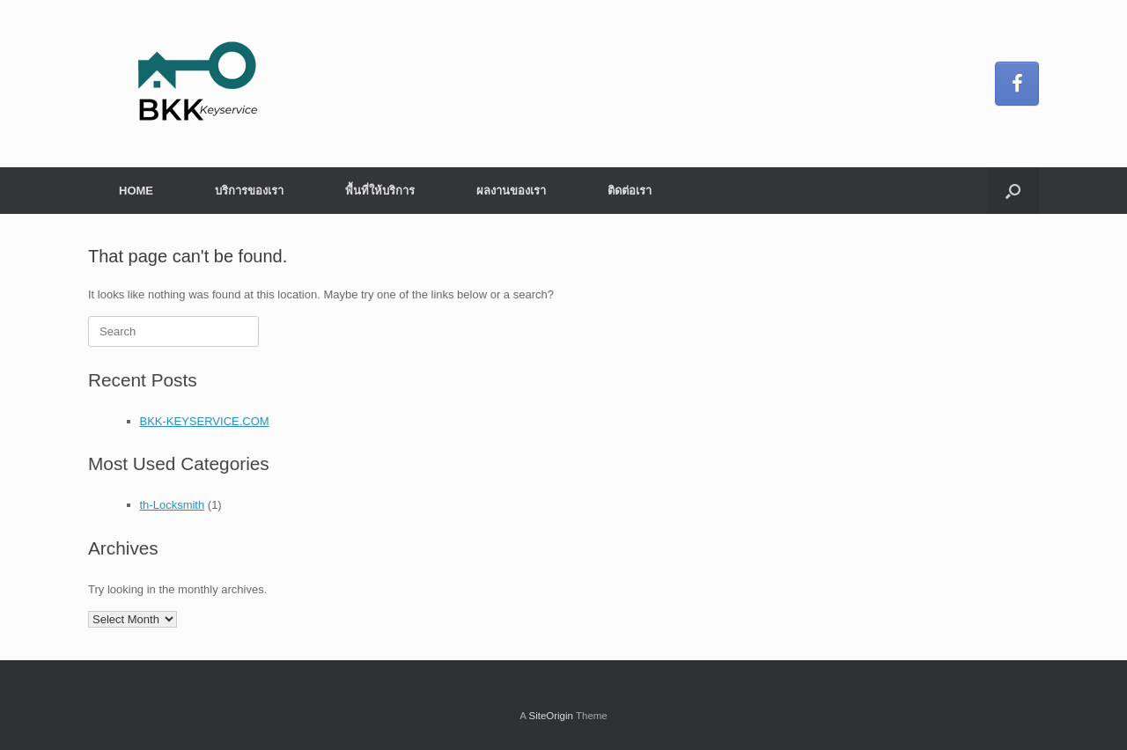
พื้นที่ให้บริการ (380, 190)
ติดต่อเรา (630, 190)
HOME (136, 190)
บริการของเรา (249, 190)
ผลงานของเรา (511, 190)
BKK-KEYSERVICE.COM (204, 421)
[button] (1013, 190)
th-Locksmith (172, 504)
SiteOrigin (550, 715)
